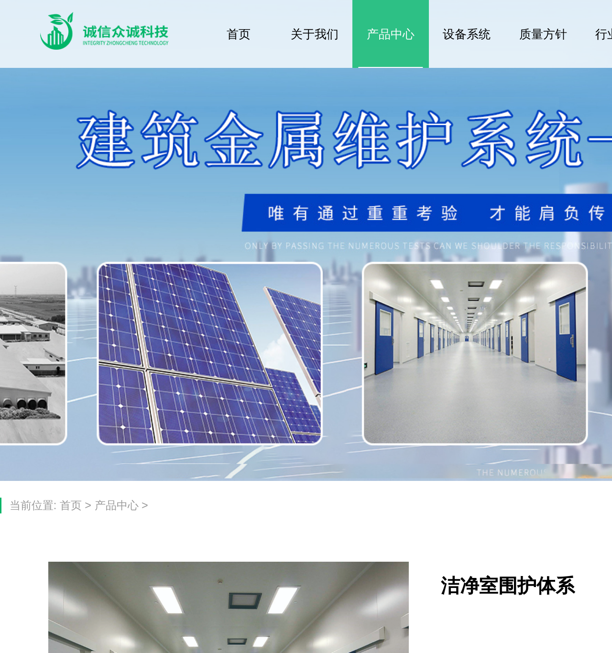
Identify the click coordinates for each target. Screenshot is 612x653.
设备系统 (467, 34)
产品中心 (391, 34)
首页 (239, 34)
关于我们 (315, 34)
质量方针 (543, 34)
